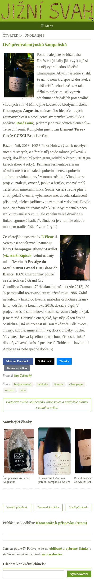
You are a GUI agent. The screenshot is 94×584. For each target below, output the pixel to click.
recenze (9, 390)
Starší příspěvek (78, 507)
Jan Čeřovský (23, 375)
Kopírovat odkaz (17, 368)
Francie (58, 384)
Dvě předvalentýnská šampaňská (35, 44)
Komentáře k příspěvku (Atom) (61, 523)
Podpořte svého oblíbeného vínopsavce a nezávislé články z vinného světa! (47, 405)
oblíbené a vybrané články (69, 548)
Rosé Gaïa (24, 123)
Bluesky (64, 361)
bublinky (43, 384)
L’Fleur (47, 237)
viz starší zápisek (17, 255)
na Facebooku (52, 554)
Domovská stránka (48, 507)
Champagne (76, 384)
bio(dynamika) (22, 384)
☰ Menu (47, 26)
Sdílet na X (45, 361)
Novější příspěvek (16, 507)
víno (23, 390)
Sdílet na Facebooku (18, 361)
